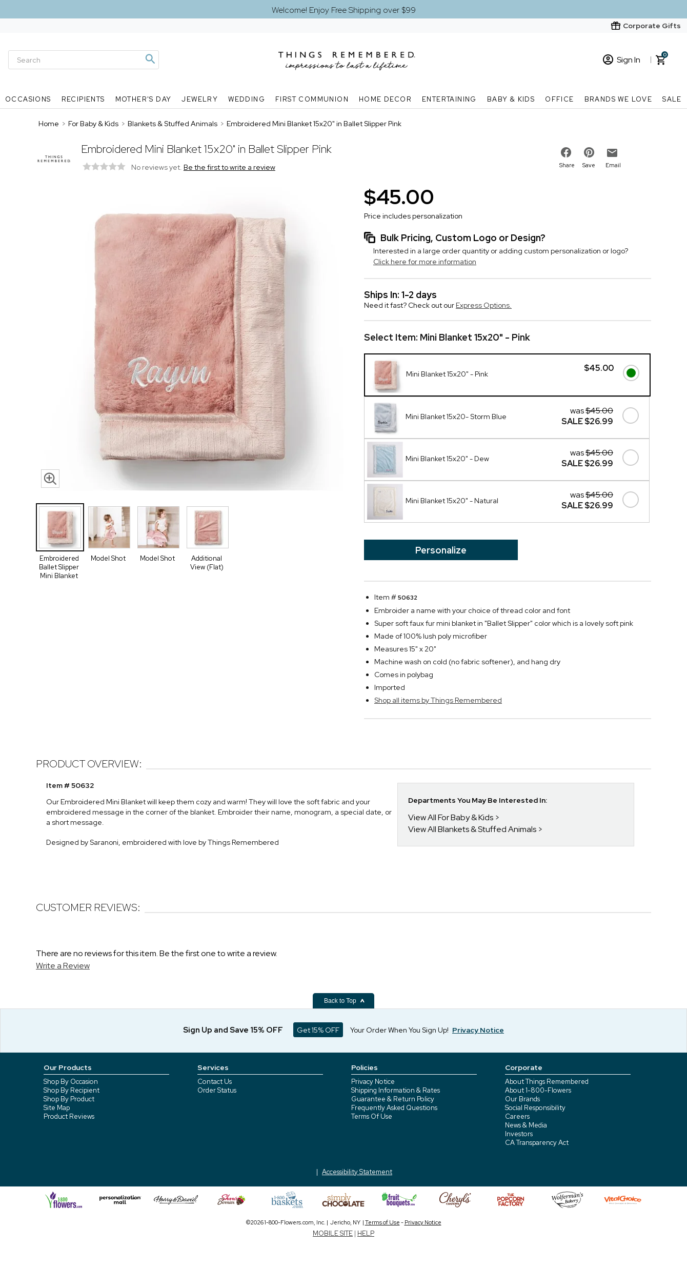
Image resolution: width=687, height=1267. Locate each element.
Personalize (441, 550)
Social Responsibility (535, 1107)
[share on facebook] (566, 152)
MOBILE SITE (333, 1233)
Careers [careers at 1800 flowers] (517, 1116)
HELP (365, 1233)
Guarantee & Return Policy (392, 1099)
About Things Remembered (547, 1081)
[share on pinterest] (589, 152)
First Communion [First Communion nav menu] (312, 99)
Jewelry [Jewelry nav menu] (199, 99)
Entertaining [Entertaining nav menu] (449, 99)
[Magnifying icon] (149, 59)
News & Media (526, 1125)
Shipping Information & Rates (395, 1090)
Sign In (621, 59)
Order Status (216, 1090)
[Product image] (190, 338)
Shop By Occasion (71, 1081)
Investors (519, 1134)
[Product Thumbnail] (60, 527)
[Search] (83, 59)
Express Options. (484, 305)
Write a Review (63, 965)
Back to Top (344, 1000)
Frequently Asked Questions (394, 1107)
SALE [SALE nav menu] (672, 99)
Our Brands (522, 1099)
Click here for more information (424, 261)
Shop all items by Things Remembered (438, 700)
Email (613, 165)
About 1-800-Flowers (538, 1090)
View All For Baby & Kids (450, 817)
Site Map (57, 1107)
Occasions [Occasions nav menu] (28, 99)
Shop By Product (69, 1099)
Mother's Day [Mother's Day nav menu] (143, 99)
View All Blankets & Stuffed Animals (472, 829)
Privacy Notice (373, 1081)
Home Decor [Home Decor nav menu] (385, 99)
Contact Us (214, 1081)
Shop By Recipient (71, 1090)
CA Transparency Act (537, 1142)
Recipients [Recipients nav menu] (83, 99)
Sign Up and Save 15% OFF (233, 1030)
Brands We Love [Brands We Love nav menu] (618, 99)
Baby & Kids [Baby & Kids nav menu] (511, 99)
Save (588, 165)
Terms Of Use (371, 1116)
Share (567, 165)
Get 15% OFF (318, 1030)
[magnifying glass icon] (50, 478)
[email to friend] (612, 153)
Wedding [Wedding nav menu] (246, 99)
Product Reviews (69, 1116)
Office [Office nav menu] (559, 99)
